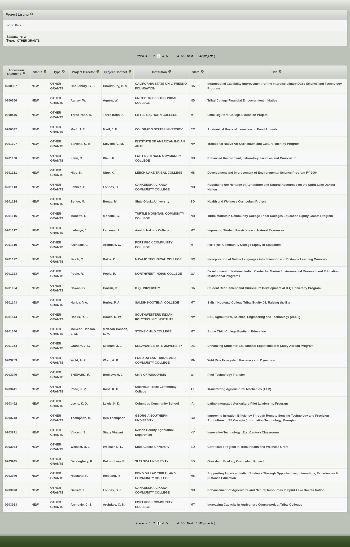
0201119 (11, 245)
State (196, 72)
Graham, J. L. (112, 346)
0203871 (11, 432)
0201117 (11, 230)
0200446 (11, 115)
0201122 (11, 259)
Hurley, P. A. (111, 302)
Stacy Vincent (113, 432)
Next (190, 56)
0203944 (11, 447)
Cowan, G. (110, 288)
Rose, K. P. (110, 389)
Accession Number (15, 72)
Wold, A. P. (110, 360)
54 (177, 56)
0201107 (11, 144)
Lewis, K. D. (111, 403)
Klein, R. (109, 158)
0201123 (11, 273)
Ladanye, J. (111, 230)
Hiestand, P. (111, 475)
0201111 (11, 172)
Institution (160, 72)
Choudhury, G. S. (115, 86)
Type (57, 72)
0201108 (11, 158)
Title (274, 72)
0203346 (11, 374)
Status (38, 72)
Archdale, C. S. (114, 504)
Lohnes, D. (110, 187)
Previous (141, 56)
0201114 (11, 201)
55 (182, 56)
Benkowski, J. (113, 374)
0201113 (11, 187)
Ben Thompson (114, 418)
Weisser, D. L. (113, 447)
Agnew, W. (110, 100)
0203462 (11, 403)
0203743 (11, 418)
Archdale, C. (112, 245)
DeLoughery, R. (114, 461)
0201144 (11, 317)
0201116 (11, 216)
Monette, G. (111, 216)
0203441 (11, 389)
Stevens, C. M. (113, 144)
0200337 (11, 86)
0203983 (11, 504)
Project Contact (116, 72)
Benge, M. (110, 201)
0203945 (11, 461)
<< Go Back (13, 25)
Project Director (84, 72)
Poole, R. (109, 273)
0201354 (11, 346)
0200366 (11, 100)
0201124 (11, 288)
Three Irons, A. (113, 115)
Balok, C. (109, 259)
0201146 (11, 331)
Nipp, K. (108, 172)
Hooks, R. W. (112, 317)
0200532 (11, 129)
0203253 (11, 360)
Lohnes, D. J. (112, 490)
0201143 (11, 302)
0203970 (11, 490)
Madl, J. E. (110, 129)
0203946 (11, 475)
